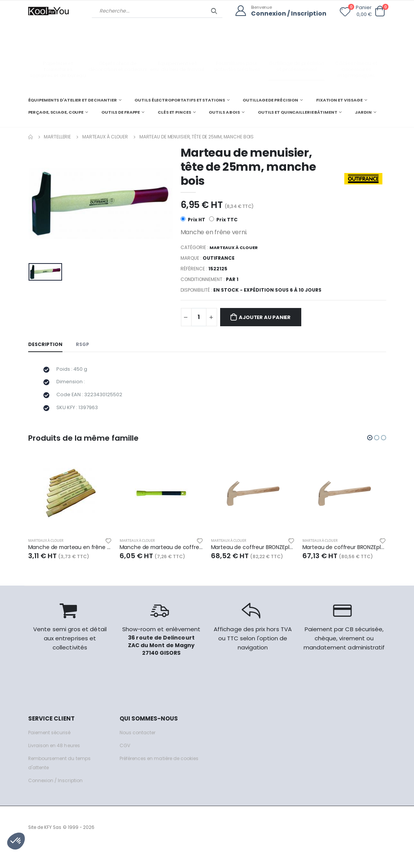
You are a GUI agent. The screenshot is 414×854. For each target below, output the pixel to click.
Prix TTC (223, 219)
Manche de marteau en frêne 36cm (70, 552)
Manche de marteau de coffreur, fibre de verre (161, 552)
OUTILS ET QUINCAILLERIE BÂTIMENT (297, 112)
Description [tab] (45, 345)
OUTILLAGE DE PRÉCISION (270, 100)
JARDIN (363, 112)
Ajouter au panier (269, 317)
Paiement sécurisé (51, 737)
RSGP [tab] (84, 345)
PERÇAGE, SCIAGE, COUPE (56, 112)
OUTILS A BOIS (224, 112)
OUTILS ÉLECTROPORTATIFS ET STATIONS (179, 100)
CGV (125, 750)
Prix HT (193, 219)
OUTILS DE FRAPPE (120, 112)
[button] (380, 11)
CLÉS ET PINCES (174, 112)
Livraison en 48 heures (56, 750)
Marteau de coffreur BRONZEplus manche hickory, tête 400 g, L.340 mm (253, 552)
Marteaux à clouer (105, 136)
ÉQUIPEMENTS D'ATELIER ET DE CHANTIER (72, 100)
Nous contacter (139, 737)
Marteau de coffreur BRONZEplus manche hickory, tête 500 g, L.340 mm (344, 552)
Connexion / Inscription (286, 13)
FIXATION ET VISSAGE (339, 100)
